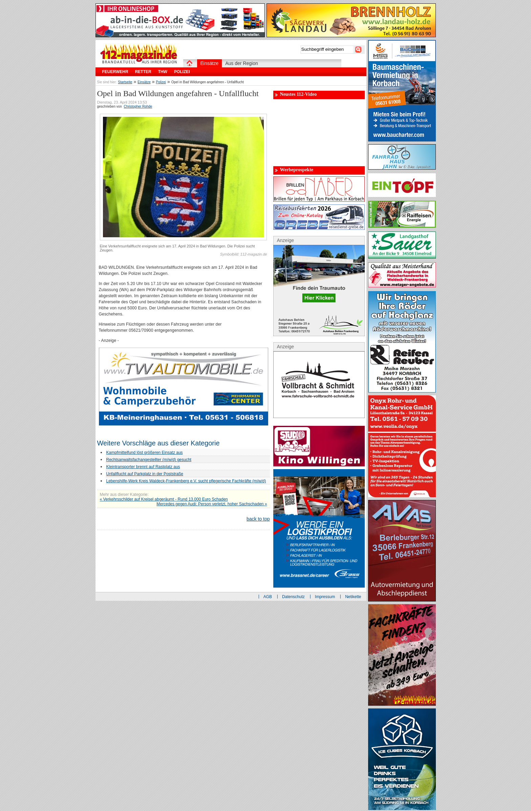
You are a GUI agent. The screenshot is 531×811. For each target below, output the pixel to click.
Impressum (325, 596)
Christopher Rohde (138, 106)
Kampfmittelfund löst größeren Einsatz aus (144, 452)
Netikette (353, 596)
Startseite (125, 82)
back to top (258, 519)
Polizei (161, 82)
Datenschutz (293, 596)
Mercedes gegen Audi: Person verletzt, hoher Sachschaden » (211, 504)
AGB (267, 596)
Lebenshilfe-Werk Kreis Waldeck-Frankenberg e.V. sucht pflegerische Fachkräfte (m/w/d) (186, 481)
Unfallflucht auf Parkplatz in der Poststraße (144, 474)
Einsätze (143, 82)
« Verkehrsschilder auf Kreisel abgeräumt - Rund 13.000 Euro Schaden (164, 499)
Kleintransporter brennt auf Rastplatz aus (143, 466)
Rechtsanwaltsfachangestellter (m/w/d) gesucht (148, 459)
